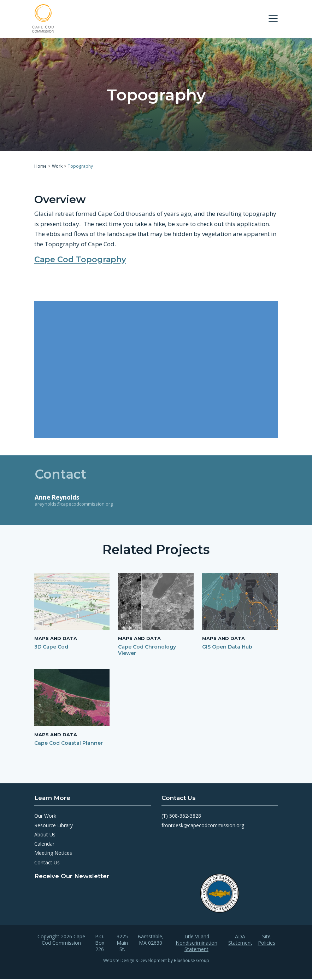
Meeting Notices (53, 853)
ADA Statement (240, 939)
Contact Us (47, 862)
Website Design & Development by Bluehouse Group (156, 960)
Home (40, 166)
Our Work (45, 815)
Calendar (44, 843)
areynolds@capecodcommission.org (74, 504)
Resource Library (53, 825)
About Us (44, 834)
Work (57, 166)
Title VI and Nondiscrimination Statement (196, 942)
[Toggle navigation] (273, 18)
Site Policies (266, 939)
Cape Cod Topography (80, 259)
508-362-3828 (185, 815)
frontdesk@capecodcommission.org (202, 825)
